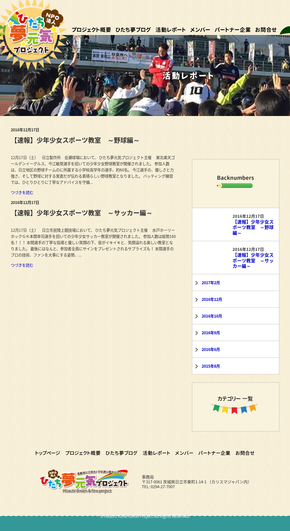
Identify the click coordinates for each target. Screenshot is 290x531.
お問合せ (266, 29)
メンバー (200, 29)
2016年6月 (211, 349)
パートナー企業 (233, 29)
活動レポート (171, 29)
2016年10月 (212, 316)
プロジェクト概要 (91, 29)
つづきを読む (22, 192)
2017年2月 (211, 283)
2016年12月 (212, 299)
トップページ (48, 453)
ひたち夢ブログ (133, 29)
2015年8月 (211, 366)
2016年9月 (211, 333)
